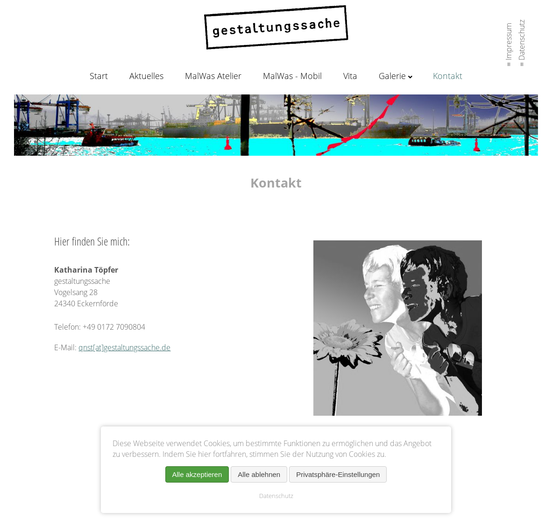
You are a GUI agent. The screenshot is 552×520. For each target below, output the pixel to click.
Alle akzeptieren (197, 474)
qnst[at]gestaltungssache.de (124, 347)
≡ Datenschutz (522, 40)
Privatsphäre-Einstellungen (338, 474)
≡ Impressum (508, 42)
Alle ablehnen (259, 474)
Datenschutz (276, 495)
